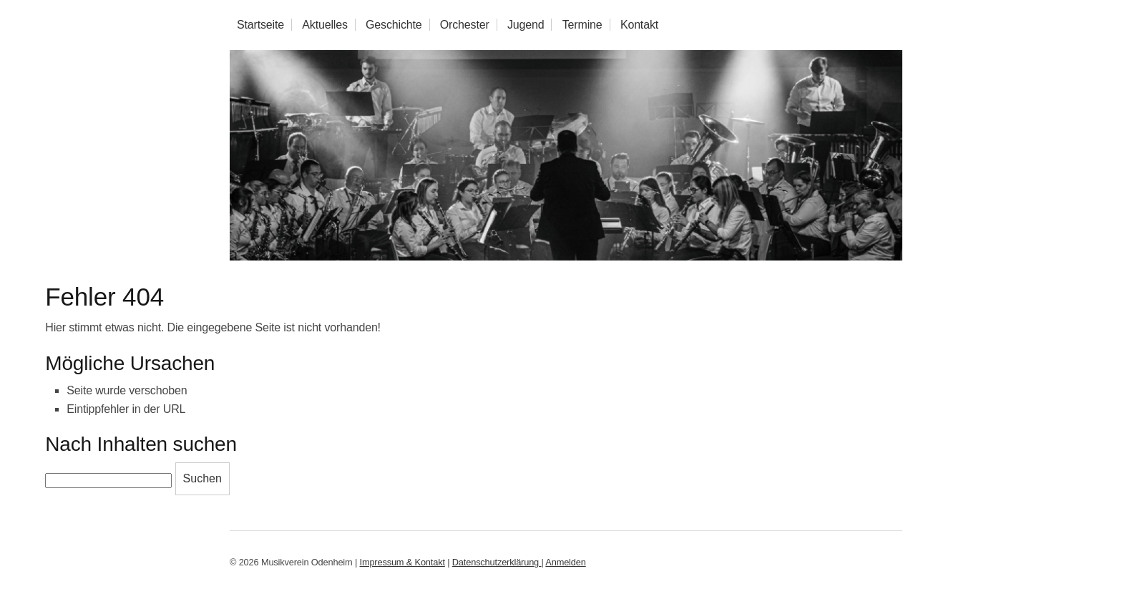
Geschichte (393, 25)
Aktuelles (324, 25)
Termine (582, 25)
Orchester (464, 25)
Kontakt (639, 25)
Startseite (260, 25)
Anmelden (565, 562)
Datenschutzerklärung (497, 562)
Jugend (526, 25)
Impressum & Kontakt (402, 562)
